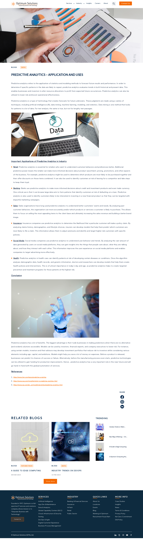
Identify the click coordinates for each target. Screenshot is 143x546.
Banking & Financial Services (77, 505)
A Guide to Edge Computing (22, 473)
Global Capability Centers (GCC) (50, 516)
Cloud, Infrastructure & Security (49, 519)
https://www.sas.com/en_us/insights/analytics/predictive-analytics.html (43, 385)
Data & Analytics (44, 512)
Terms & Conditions (122, 516)
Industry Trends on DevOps (65, 473)
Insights (89, 3)
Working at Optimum (100, 519)
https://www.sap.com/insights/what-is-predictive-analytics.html (40, 381)
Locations (96, 509)
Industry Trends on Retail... (117, 426)
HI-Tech (70, 512)
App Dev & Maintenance (47, 509)
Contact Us (17, 525)
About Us (96, 505)
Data (23, 67)
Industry (79, 3)
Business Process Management (49, 533)
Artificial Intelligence (45, 505)
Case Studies (120, 505)
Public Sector (72, 519)
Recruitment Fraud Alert (101, 523)
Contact (125, 3)
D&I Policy (118, 526)
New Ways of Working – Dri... (120, 436)
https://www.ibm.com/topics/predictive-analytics (34, 377)
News (117, 512)
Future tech (27, 466)
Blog (94, 516)
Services (69, 3)
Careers (97, 3)
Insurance (70, 509)
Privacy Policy (120, 519)
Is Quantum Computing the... (119, 456)
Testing (41, 523)
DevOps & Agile (44, 526)
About (106, 3)
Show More (50, 485)
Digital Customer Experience (48, 530)
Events (95, 512)
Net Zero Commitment (123, 523)
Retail (69, 516)
